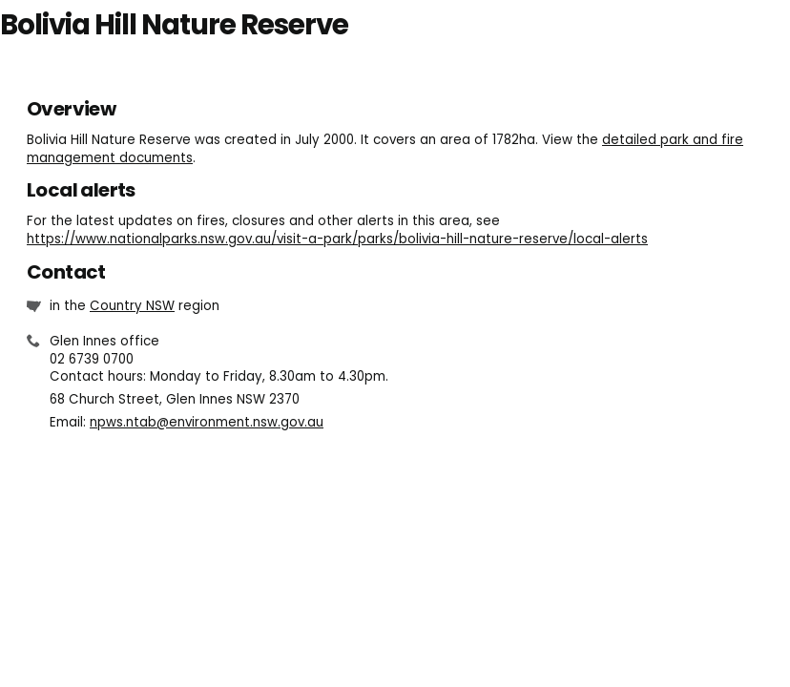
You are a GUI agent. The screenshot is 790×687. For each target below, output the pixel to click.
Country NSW (132, 306)
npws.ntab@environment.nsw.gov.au (206, 422)
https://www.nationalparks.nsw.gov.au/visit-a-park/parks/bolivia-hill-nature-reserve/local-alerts (337, 239)
